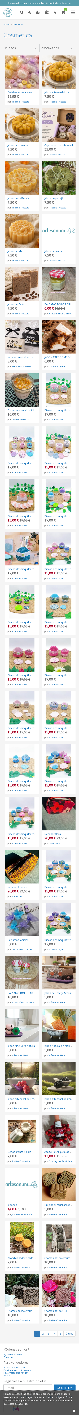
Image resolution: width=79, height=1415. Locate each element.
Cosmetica (18, 24)
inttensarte (54, 843)
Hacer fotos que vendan (15, 1372)
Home (6, 24)
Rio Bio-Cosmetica (21, 1161)
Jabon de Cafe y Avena (57, 993)
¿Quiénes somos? (12, 1354)
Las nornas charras (22, 949)
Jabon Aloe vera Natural (21, 1046)
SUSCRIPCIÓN (65, 1388)
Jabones (12, 1205)
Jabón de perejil (53, 198)
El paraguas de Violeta (60, 1161)
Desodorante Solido (19, 1151)
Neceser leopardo (18, 887)
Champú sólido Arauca (57, 1258)
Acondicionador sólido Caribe (24, 1258)
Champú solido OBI (55, 1310)
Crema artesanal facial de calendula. (28, 410)
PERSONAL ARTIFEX (21, 366)
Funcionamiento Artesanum (17, 1370)
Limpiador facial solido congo (61, 1205)
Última (69, 1333)
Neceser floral (52, 834)
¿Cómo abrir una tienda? (15, 1367)
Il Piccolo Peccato (20, 101)
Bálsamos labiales (18, 940)
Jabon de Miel (15, 251)
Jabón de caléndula (18, 198)
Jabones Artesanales (23, 1214)
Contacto (8, 1357)
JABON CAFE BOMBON (58, 357)
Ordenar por (57, 48)
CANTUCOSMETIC (20, 419)
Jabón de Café (15, 304)
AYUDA (7, 1375)
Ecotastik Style (56, 419)
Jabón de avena (53, 251)
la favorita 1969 (57, 366)
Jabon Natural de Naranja (59, 1046)
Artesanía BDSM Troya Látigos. (28, 1002)
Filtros (21, 48)
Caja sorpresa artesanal (58, 145)
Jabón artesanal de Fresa (22, 1099)
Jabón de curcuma (17, 145)
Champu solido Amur (19, 1310)
